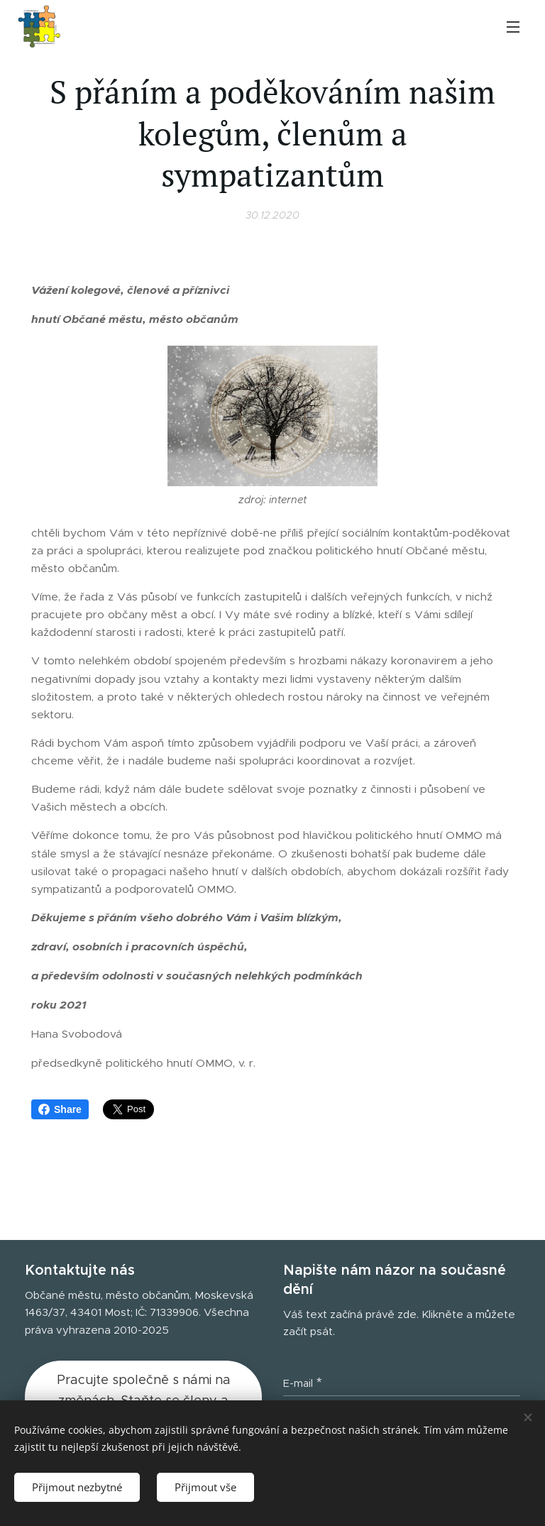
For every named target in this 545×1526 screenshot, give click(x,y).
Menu (513, 27)
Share (60, 1109)
